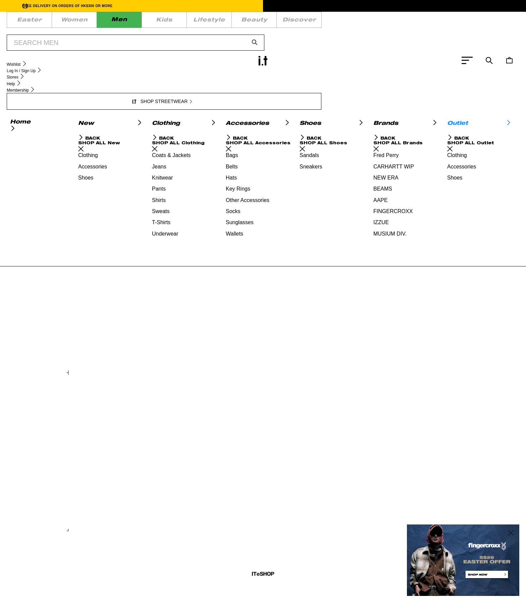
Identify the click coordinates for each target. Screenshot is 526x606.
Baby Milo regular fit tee (296, 346)
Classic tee (182, 504)
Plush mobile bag (91, 346)
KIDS (102, 22)
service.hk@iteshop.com (337, 105)
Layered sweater (91, 504)
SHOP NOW (313, 40)
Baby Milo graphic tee (390, 346)
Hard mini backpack (191, 346)
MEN (80, 22)
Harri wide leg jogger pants (300, 504)
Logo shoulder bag (387, 504)
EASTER (22, 22)
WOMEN (53, 22)
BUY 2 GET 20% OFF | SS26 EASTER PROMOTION (249, 40)
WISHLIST (298, 22)
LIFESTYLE (133, 22)
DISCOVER (202, 22)
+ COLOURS (181, 364)
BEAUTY (168, 22)
